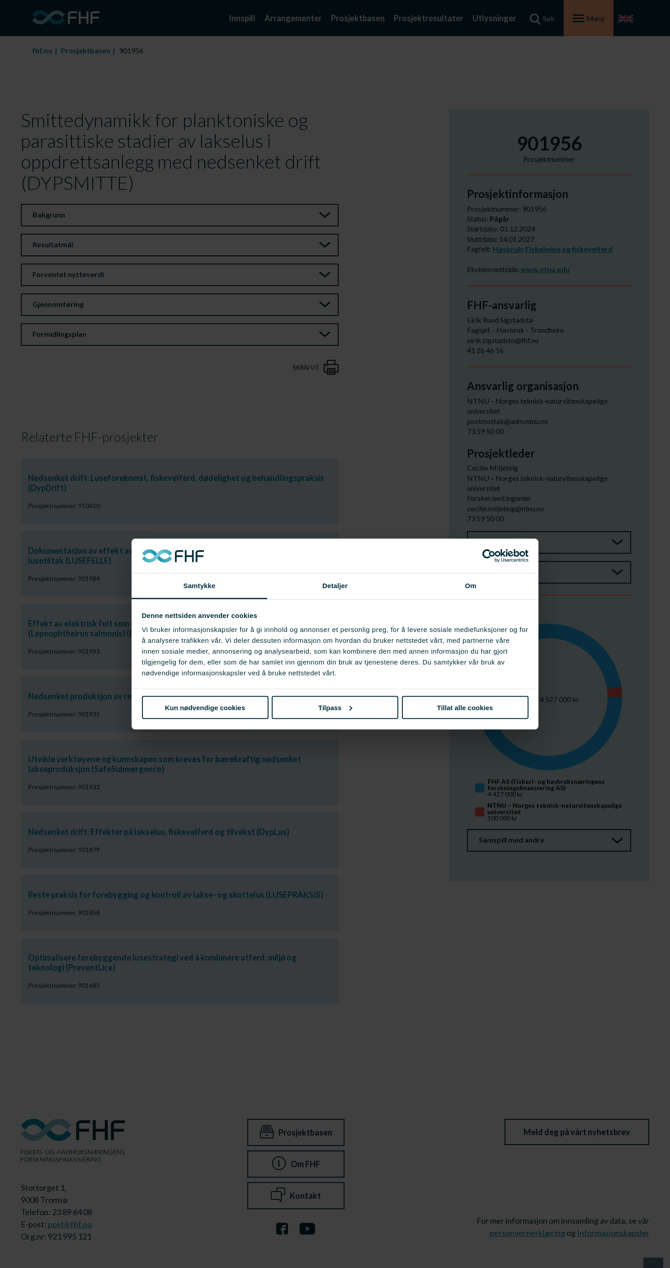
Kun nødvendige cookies (205, 707)
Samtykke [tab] (200, 585)
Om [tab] (470, 585)
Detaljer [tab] (335, 585)
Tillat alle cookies (465, 707)
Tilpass (335, 707)
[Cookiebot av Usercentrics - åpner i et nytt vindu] (488, 556)
